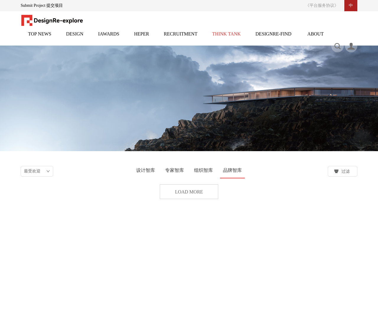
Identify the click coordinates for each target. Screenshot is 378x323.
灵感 (141, 37)
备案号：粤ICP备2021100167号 (273, 313)
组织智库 (203, 170)
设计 (75, 37)
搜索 (276, 288)
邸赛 (108, 37)
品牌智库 (232, 170)
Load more (189, 191)
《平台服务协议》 (321, 5)
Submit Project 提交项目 (42, 5)
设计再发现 (273, 37)
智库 (226, 37)
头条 (39, 37)
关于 (315, 37)
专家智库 (174, 170)
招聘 (181, 37)
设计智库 (145, 170)
